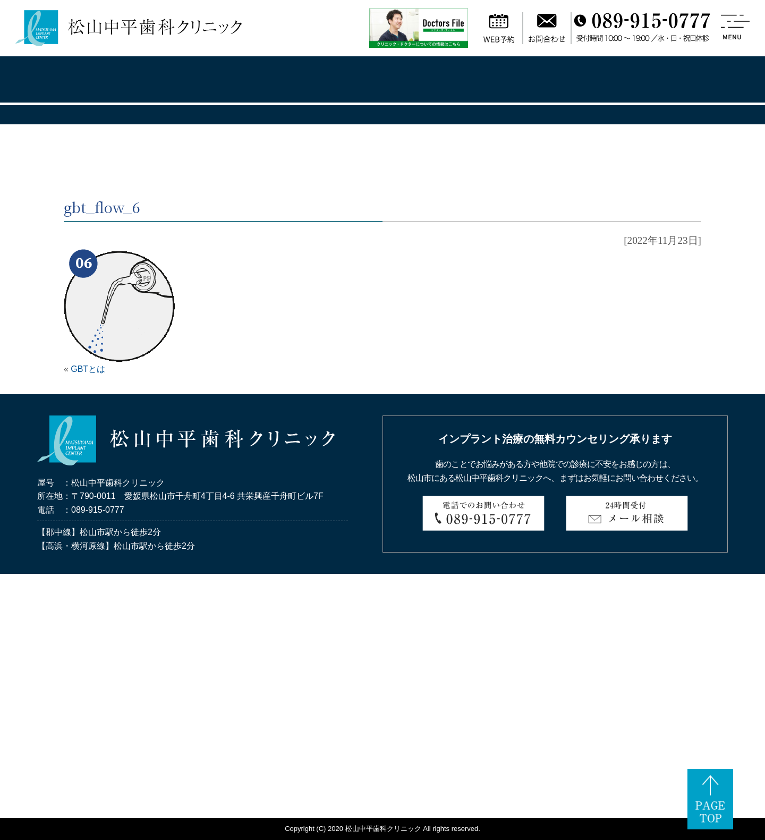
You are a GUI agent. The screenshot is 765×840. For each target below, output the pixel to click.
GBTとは (88, 369)
